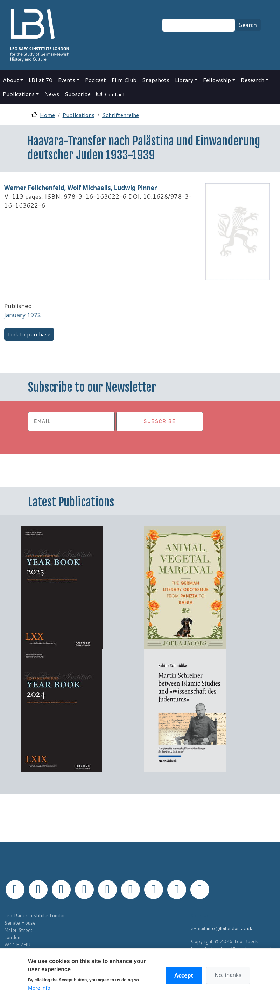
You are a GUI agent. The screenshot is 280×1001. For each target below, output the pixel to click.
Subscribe (78, 94)
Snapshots (155, 80)
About (11, 80)
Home (47, 115)
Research (252, 80)
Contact (115, 94)
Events (66, 80)
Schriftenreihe (120, 115)
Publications (19, 94)
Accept (183, 975)
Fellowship (217, 80)
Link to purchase (29, 334)
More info (39, 988)
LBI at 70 (40, 80)
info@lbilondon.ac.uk (229, 928)
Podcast (95, 80)
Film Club (124, 80)
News (51, 94)
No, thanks (228, 975)
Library (184, 80)
